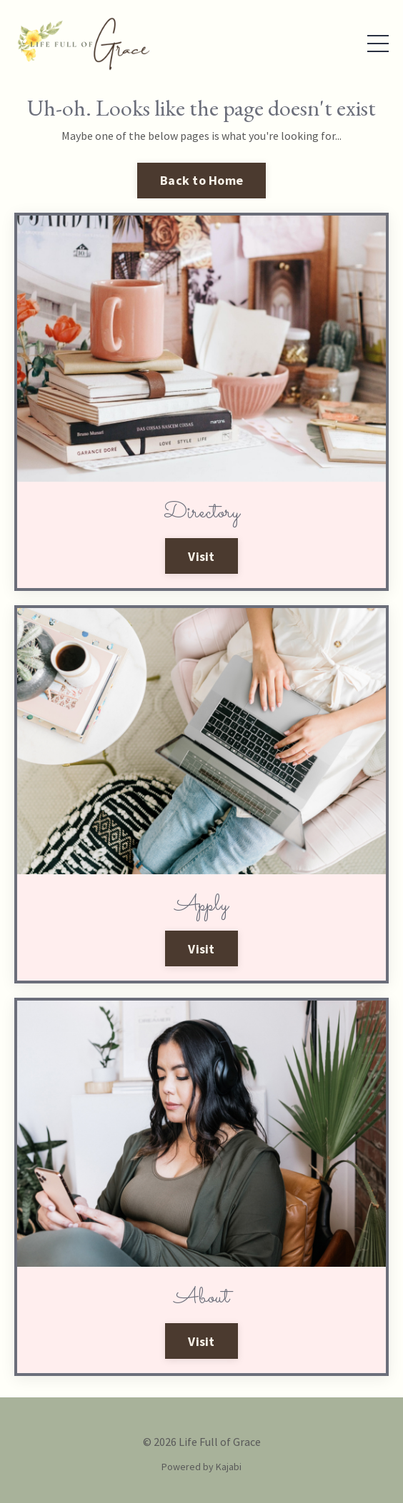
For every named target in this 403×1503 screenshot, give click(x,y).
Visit (201, 556)
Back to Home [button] (201, 180)
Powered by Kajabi (201, 1466)
